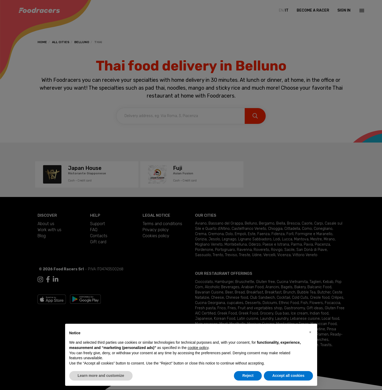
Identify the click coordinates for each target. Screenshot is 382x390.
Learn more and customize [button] (101, 375)
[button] (310, 332)
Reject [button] (247, 375)
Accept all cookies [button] (288, 375)
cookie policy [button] (198, 348)
